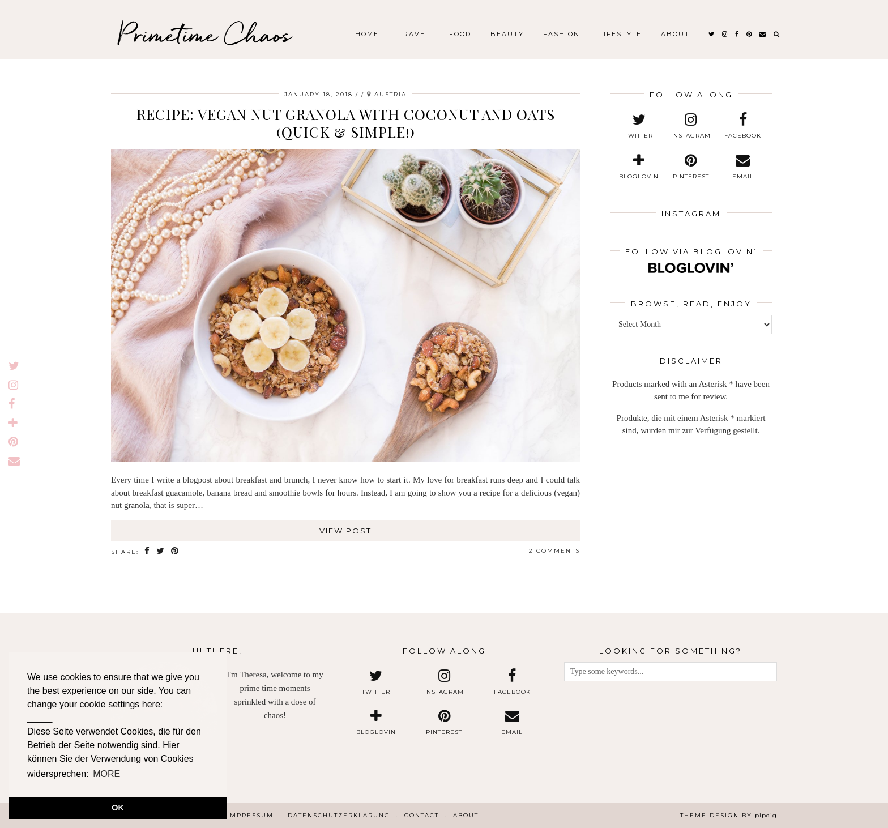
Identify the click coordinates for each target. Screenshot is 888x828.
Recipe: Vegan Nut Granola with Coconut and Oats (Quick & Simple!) (345, 123)
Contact (421, 815)
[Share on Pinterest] (175, 551)
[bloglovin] (639, 167)
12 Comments (553, 550)
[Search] (777, 34)
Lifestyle (620, 34)
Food (460, 34)
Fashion (561, 34)
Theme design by (728, 815)
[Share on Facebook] (147, 551)
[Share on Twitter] (160, 551)
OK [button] (118, 807)
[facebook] (737, 34)
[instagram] (725, 34)
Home (367, 34)
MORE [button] (106, 774)
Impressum (250, 815)
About (675, 34)
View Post (345, 530)
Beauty (507, 34)
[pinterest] (749, 34)
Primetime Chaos (204, 34)
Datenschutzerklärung (339, 815)
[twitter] (711, 34)
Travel (414, 34)
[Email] (763, 34)
